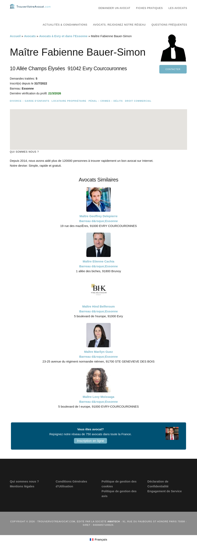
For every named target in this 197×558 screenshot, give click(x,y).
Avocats (30, 44)
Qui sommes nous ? (24, 489)
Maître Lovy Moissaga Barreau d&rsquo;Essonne (98, 407)
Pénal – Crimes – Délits (106, 109)
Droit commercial (138, 109)
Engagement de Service (164, 499)
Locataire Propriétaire (69, 109)
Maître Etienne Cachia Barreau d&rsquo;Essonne (98, 272)
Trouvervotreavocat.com (30, 10)
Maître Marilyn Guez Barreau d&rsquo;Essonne (98, 362)
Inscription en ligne (90, 449)
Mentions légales (22, 494)
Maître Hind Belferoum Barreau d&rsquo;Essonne (98, 317)
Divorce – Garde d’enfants (29, 109)
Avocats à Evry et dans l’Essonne (63, 44)
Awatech (113, 529)
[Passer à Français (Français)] (98, 547)
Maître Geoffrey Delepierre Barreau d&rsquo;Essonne (98, 226)
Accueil (15, 44)
